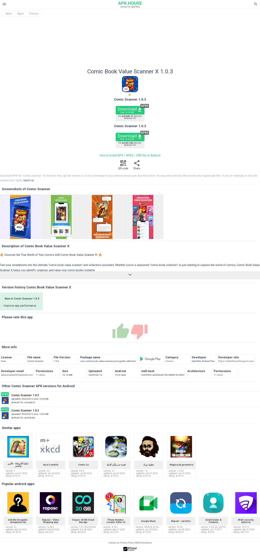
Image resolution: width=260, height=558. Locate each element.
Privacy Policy (127, 543)
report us (28, 180)
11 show (40, 375)
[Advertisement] (152, 43)
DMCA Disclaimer (143, 543)
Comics (34, 13)
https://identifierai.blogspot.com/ (236, 361)
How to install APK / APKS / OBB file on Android (130, 155)
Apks (9, 13)
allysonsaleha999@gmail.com (17, 375)
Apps (20, 13)
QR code (123, 166)
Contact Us (113, 543)
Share (136, 166)
